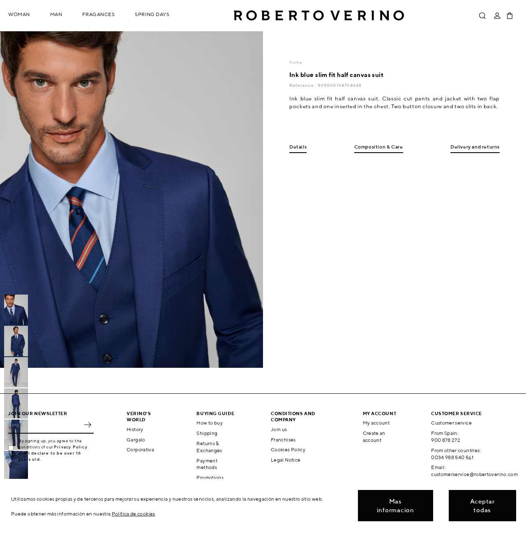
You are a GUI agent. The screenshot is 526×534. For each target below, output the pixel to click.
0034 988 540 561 (452, 457)
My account (376, 423)
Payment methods (206, 464)
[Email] (44, 424)
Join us (279, 429)
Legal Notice (285, 460)
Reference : (303, 85)
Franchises (283, 439)
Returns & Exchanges (209, 446)
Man (56, 14)
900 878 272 (445, 440)
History (135, 429)
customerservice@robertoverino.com (474, 474)
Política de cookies (133, 514)
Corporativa (140, 449)
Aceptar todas (482, 505)
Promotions (210, 477)
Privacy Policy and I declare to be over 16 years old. (53, 453)
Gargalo (136, 439)
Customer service (451, 423)
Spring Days (152, 14)
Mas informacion (395, 505)
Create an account (374, 436)
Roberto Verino (319, 15)
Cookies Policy (288, 449)
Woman (19, 14)
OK (87, 424)
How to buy (209, 423)
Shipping (206, 433)
